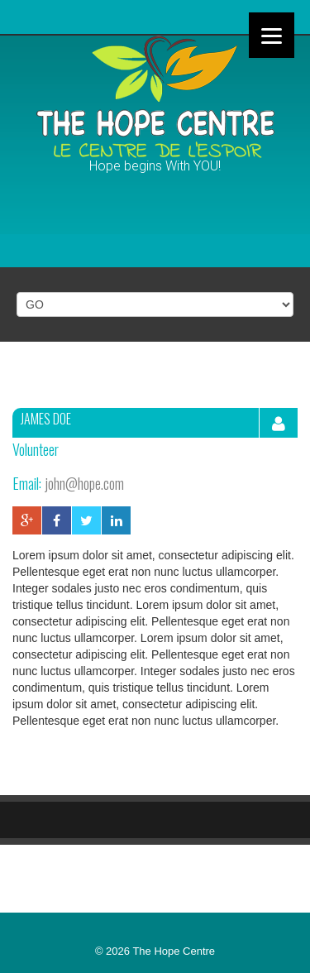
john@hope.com (84, 483)
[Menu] (271, 35)
